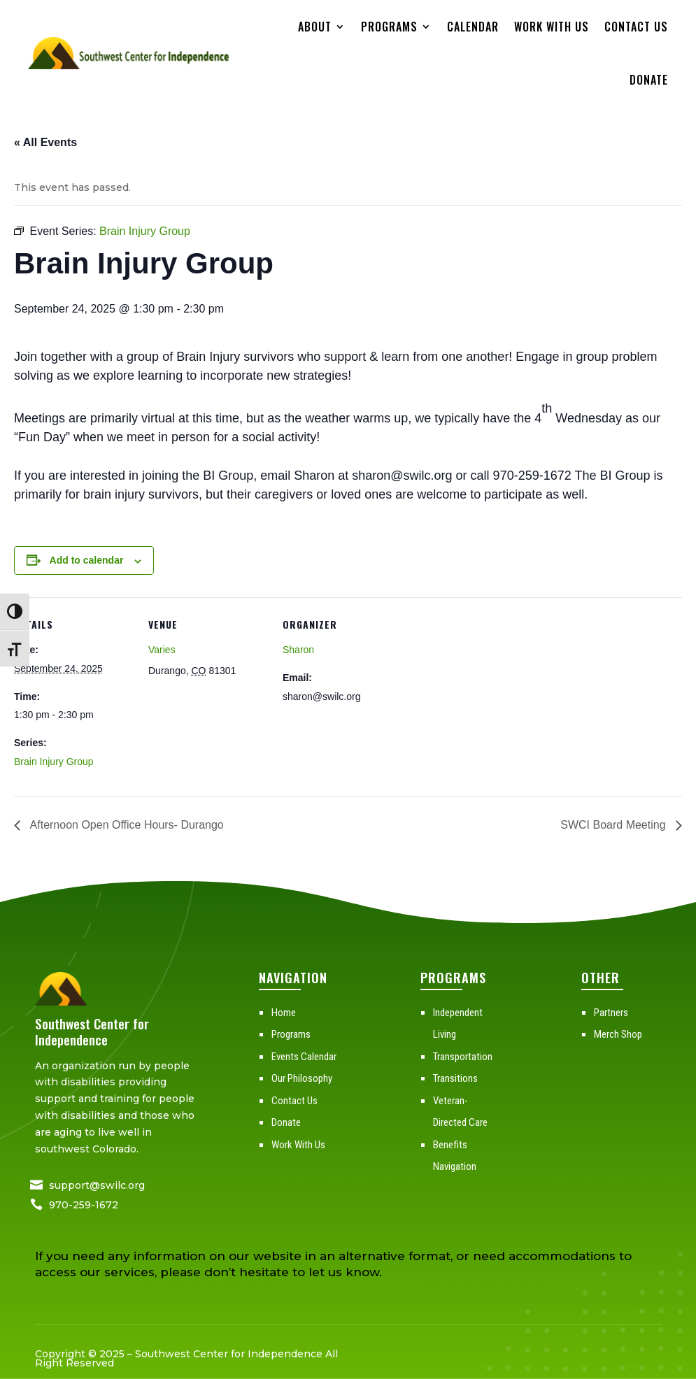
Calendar (473, 26)
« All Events (45, 142)
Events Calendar (303, 1056)
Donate (649, 79)
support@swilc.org (97, 1185)
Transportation (462, 1056)
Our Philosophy (301, 1078)
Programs (389, 26)
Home (283, 1012)
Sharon (298, 649)
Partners (611, 1012)
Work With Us (551, 26)
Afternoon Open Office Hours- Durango (125, 825)
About (315, 26)
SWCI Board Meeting (614, 825)
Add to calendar (87, 560)
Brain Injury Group (54, 761)
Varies (162, 649)
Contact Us (636, 26)
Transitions (455, 1078)
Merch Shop (618, 1034)
